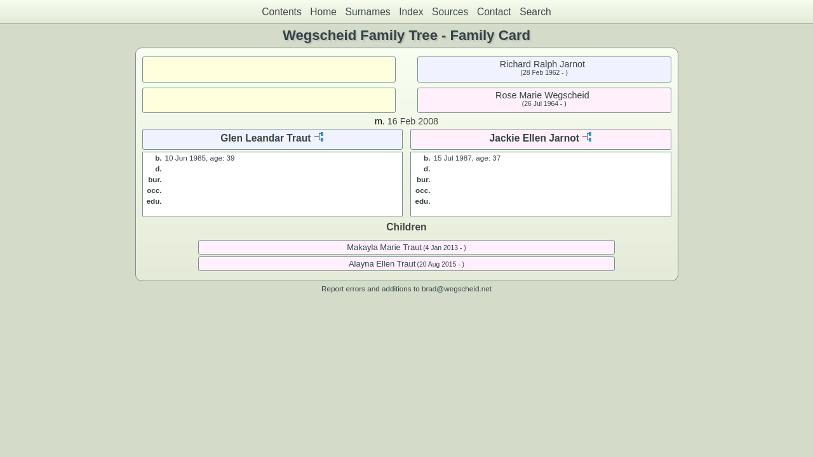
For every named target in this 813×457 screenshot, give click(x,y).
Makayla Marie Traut (384, 247)
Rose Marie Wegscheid (542, 95)
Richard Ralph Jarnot (542, 64)
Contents (281, 11)
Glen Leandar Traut (265, 138)
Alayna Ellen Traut (382, 263)
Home (323, 11)
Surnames (368, 11)
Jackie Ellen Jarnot (534, 138)
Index (411, 11)
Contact (494, 11)
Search (535, 11)
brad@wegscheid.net (457, 288)
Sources (450, 11)
